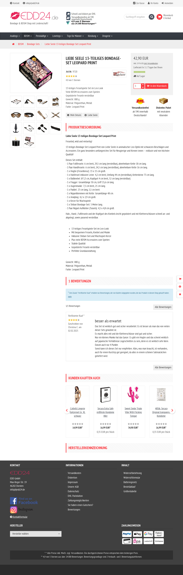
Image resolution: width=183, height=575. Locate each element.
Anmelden (169, 3)
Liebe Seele (91, 115)
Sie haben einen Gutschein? (80, 505)
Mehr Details (74, 115)
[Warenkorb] (180, 279)
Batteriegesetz (130, 482)
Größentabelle (130, 491)
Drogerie (107, 36)
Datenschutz (73, 491)
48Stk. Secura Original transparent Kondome (161, 412)
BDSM (28, 36)
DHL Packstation (75, 495)
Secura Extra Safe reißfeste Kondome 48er (105, 412)
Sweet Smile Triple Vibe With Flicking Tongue (133, 412)
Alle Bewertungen (163, 307)
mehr (70, 296)
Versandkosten (74, 473)
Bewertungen (74, 509)
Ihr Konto (154, 3)
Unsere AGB (73, 486)
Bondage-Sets (33, 44)
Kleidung (93, 36)
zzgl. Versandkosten (151, 63)
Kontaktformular (18, 516)
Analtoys (15, 36)
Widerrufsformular (132, 477)
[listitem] (127, 534)
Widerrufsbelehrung (133, 473)
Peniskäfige (42, 36)
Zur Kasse (140, 3)
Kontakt (14, 3)
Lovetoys (57, 36)
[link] (160, 17)
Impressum (73, 482)
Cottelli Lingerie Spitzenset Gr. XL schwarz (77, 412)
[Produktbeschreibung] (180, 287)
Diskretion (72, 477)
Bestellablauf (129, 486)
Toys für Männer (75, 36)
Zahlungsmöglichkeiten (78, 500)
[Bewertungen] (180, 294)
